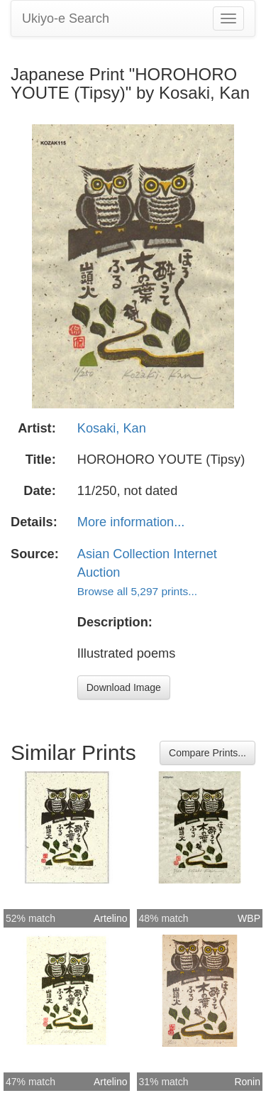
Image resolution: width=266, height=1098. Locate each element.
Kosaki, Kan (111, 428)
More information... (131, 522)
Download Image (124, 687)
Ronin (247, 1081)
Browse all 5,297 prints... (137, 591)
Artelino (110, 918)
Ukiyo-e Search (65, 18)
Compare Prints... (207, 753)
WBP (249, 918)
